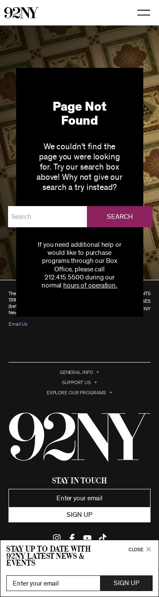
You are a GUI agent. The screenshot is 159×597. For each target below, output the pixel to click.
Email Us (18, 323)
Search (120, 216)
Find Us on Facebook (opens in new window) (72, 538)
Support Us (76, 382)
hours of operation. (90, 285)
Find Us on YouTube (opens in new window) (87, 538)
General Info (76, 372)
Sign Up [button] (126, 583)
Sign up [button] (79, 514)
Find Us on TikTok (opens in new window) (102, 538)
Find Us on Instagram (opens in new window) (57, 538)
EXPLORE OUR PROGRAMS (76, 392)
